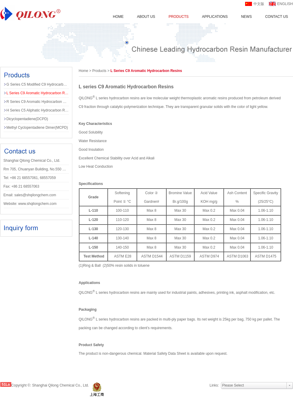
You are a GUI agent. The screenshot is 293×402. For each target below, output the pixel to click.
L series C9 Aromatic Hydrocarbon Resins (38, 93)
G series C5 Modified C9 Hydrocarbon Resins (38, 84)
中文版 (258, 4)
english (285, 4)
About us (146, 17)
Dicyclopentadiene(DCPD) (27, 119)
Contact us (276, 17)
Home (118, 17)
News (246, 17)
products (99, 71)
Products (179, 17)
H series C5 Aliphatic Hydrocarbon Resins (38, 110)
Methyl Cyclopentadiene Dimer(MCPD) (37, 127)
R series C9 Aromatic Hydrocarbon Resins (38, 102)
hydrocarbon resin (123, 98)
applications (215, 17)
